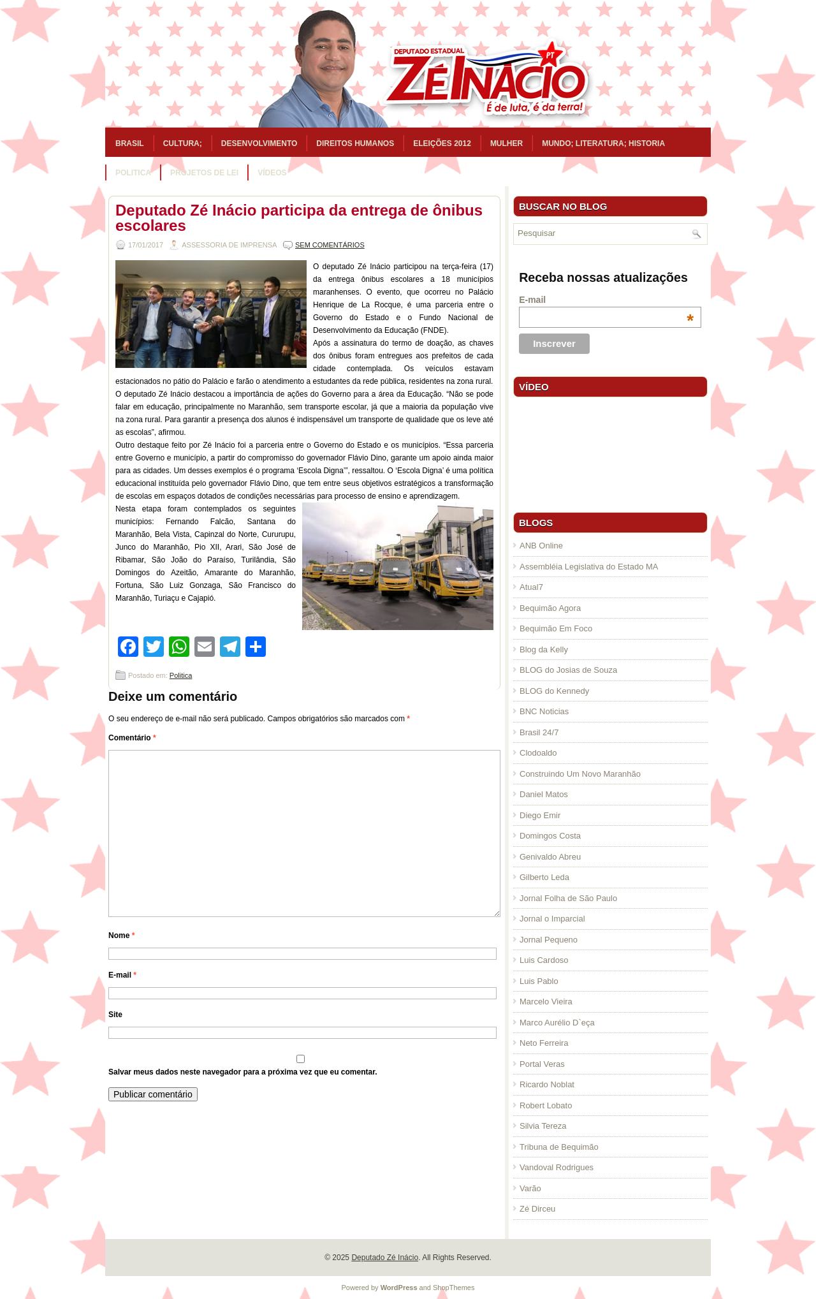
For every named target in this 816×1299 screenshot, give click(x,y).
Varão (530, 1188)
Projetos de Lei (204, 172)
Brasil (129, 143)
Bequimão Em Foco (556, 628)
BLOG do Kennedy (554, 691)
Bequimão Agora (550, 608)
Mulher (506, 143)
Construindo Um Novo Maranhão (580, 774)
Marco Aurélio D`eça (557, 1022)
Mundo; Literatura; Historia (603, 143)
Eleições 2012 (442, 143)
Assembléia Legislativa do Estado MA (589, 566)
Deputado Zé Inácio (384, 1257)
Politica (133, 172)
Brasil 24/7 (539, 732)
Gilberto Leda (544, 877)
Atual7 (531, 587)
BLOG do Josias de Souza (568, 670)
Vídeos (272, 172)
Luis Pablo (539, 981)
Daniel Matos (544, 794)
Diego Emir (540, 815)
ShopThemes (453, 1287)
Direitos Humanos (355, 143)
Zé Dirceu (537, 1209)
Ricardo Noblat (547, 1084)
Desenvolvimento (259, 143)
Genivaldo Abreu (550, 857)
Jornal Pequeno (549, 939)
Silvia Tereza (543, 1126)
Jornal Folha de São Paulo (568, 898)
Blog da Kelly (544, 649)
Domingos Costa (550, 835)
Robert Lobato (546, 1105)
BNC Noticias (544, 711)
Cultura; (182, 143)
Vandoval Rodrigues (557, 1167)
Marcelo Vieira (546, 1001)
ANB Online (541, 545)
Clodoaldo (538, 753)
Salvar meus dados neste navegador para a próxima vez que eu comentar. (242, 1072)
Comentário (132, 737)
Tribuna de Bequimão (559, 1147)
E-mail (122, 975)
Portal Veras (542, 1064)
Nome (121, 935)
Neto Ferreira (544, 1043)
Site (115, 1014)
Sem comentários (330, 245)
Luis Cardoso (544, 960)
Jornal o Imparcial (552, 918)
